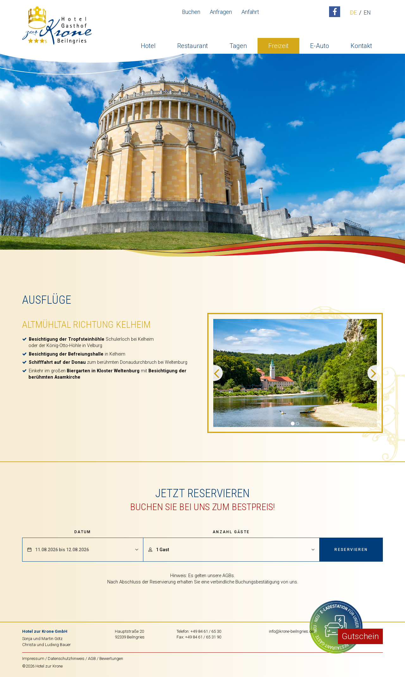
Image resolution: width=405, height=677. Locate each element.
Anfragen (221, 12)
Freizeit (278, 46)
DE (353, 13)
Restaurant (192, 46)
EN (367, 13)
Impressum (33, 658)
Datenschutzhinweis (66, 658)
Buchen (191, 12)
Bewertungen (111, 658)
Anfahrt (250, 12)
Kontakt (361, 46)
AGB (92, 658)
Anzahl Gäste (231, 532)
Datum (82, 532)
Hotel (148, 46)
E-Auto (319, 46)
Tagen (238, 46)
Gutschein (360, 636)
